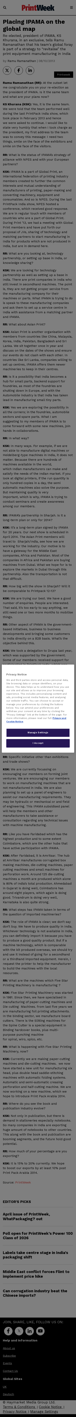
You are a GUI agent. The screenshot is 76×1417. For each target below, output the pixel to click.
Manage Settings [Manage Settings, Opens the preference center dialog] (38, 732)
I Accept (38, 743)
